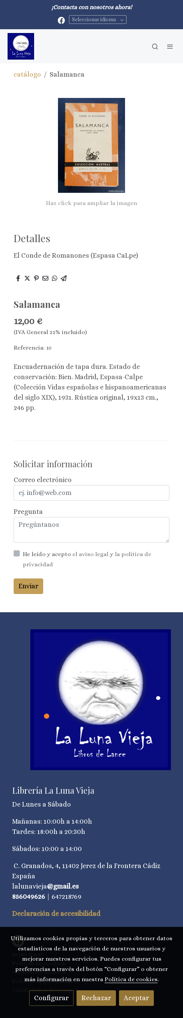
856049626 (28, 896)
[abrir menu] (170, 46)
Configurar (51, 998)
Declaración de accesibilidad (56, 913)
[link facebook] (61, 20)
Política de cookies (131, 979)
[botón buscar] (155, 46)
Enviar (28, 586)
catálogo (27, 74)
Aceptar (136, 998)
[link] (21, 46)
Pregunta (28, 511)
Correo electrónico (43, 480)
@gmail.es (63, 886)
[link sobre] (91, 704)
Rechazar (96, 998)
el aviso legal (91, 554)
